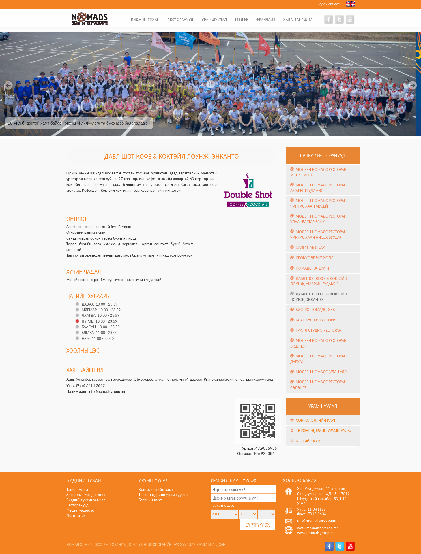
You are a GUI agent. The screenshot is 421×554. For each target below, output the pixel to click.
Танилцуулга (77, 489)
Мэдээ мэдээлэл (80, 510)
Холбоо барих (300, 480)
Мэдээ (241, 19)
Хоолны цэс (83, 350)
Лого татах (76, 515)
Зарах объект (328, 4)
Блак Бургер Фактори (316, 320)
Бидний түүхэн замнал (86, 500)
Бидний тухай (145, 19)
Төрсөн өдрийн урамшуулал (324, 430)
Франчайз (265, 19)
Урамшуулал (214, 19)
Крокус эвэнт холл (315, 257)
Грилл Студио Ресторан (318, 330)
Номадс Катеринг (313, 268)
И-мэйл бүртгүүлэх (234, 480)
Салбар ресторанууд (322, 155)
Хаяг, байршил (298, 19)
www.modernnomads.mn (318, 528)
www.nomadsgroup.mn (316, 532)
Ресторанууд (181, 19)
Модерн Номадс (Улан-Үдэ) (321, 372)
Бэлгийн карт (309, 441)
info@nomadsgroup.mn (107, 391)
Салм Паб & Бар (310, 247)
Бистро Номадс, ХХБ (315, 309)
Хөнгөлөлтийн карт (316, 420)
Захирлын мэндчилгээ (85, 494)
